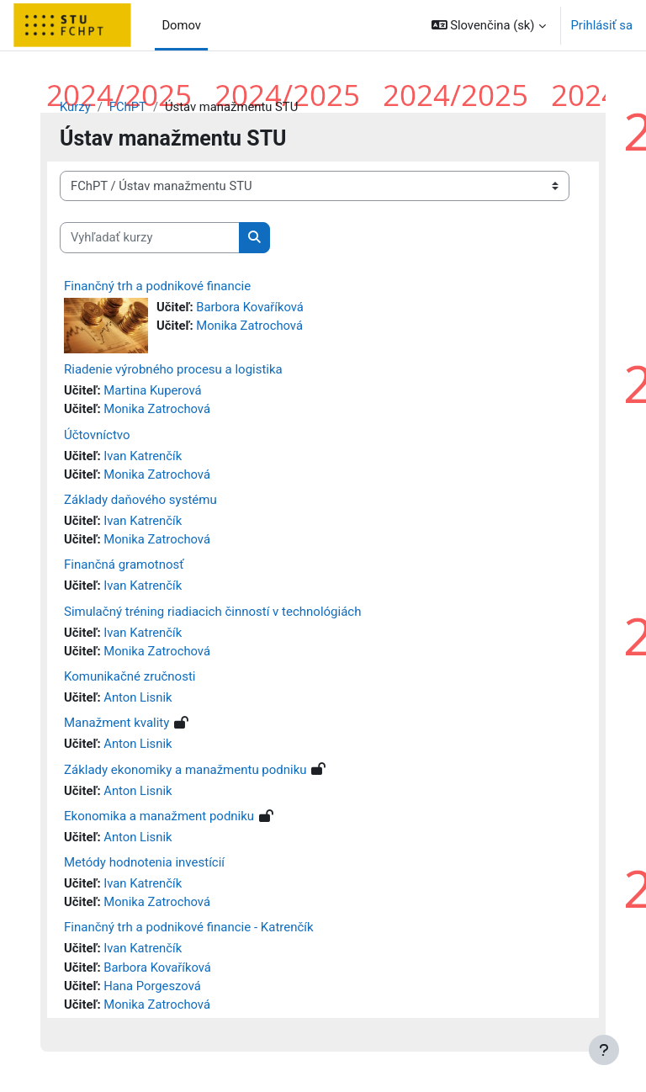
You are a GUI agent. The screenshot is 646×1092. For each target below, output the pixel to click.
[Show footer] (604, 1050)
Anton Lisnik (137, 697)
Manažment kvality (116, 722)
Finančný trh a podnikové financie (157, 286)
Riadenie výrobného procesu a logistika (173, 369)
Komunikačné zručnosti (129, 676)
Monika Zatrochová (249, 325)
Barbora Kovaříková (250, 307)
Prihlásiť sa (602, 25)
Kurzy (75, 106)
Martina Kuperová (152, 390)
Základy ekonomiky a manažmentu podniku (185, 769)
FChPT (127, 106)
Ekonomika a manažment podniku (159, 816)
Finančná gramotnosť (123, 564)
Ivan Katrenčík (142, 456)
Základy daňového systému (140, 499)
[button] (489, 25)
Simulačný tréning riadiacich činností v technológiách (212, 611)
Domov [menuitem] (181, 25)
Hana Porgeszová (152, 986)
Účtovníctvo (97, 435)
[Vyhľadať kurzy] (150, 237)
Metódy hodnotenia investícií (144, 862)
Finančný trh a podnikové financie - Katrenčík (189, 927)
